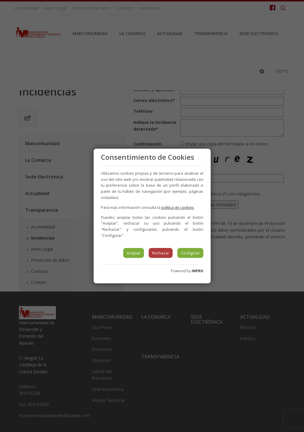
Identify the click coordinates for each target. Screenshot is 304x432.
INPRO (197, 270)
